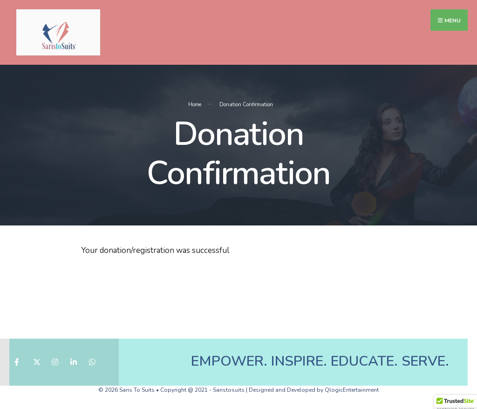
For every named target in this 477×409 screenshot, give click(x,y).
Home (194, 104)
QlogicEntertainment (352, 390)
